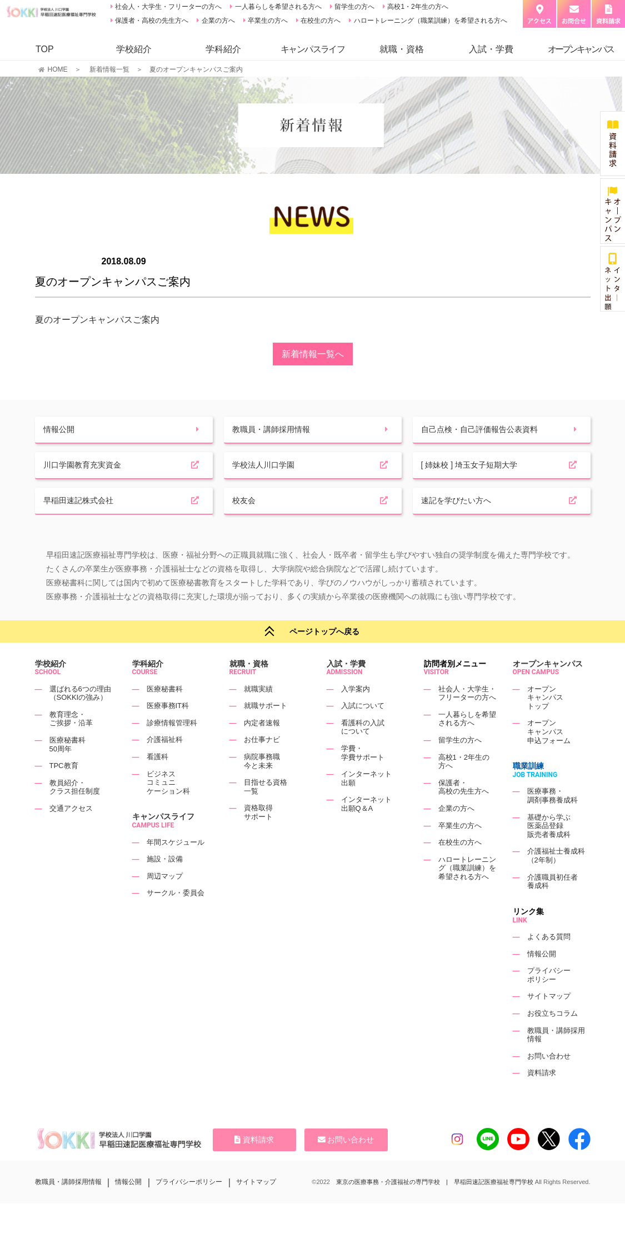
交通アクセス (71, 830)
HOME (58, 69)
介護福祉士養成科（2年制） (556, 878)
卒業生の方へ (267, 20)
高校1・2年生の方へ (417, 7)
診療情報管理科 (172, 745)
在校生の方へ (320, 20)
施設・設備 (165, 881)
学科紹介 (223, 49)
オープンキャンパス (548, 685)
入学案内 (355, 711)
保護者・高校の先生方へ (150, 20)
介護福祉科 (165, 762)
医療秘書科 (165, 711)
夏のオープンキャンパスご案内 (97, 319)
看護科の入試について (362, 749)
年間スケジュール (175, 864)
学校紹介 (134, 49)
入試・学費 (491, 49)
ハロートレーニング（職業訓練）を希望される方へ (429, 20)
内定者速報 (262, 745)
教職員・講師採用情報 (68, 1204)
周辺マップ (165, 898)
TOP (45, 49)
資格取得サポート (258, 835)
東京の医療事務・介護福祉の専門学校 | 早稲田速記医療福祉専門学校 (434, 1204)
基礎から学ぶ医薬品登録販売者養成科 (549, 848)
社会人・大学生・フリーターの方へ (167, 7)
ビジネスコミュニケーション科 (168, 804)
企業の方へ (216, 20)
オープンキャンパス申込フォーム (549, 754)
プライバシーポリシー (549, 997)
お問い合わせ (549, 1078)
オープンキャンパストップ (545, 720)
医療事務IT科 (168, 728)
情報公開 (541, 976)
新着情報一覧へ (313, 354)
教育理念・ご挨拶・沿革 (71, 741)
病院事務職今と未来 (262, 783)
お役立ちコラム (552, 1035)
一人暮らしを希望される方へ (277, 7)
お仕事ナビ (262, 762)
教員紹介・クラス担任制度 (74, 809)
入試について (362, 728)
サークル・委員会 (175, 915)
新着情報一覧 (109, 69)
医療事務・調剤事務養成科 (552, 818)
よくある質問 (549, 959)
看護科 (157, 779)
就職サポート (265, 728)
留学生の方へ (353, 7)
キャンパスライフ (163, 839)
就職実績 (258, 711)
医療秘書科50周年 (67, 766)
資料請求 (541, 1095)
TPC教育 (63, 788)
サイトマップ (549, 1019)
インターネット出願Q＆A (366, 826)
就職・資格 (401, 49)
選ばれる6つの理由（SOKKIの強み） (80, 715)
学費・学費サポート (362, 775)
